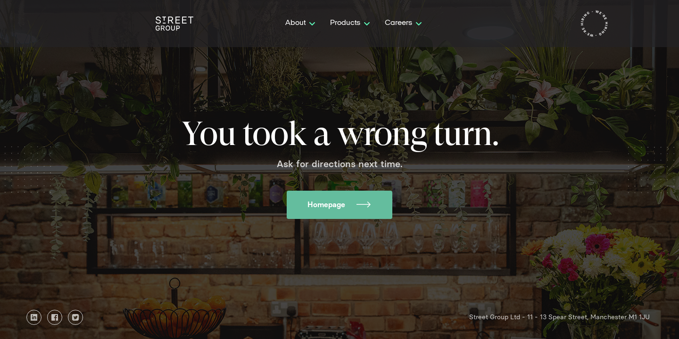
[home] (174, 23)
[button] (300, 23)
